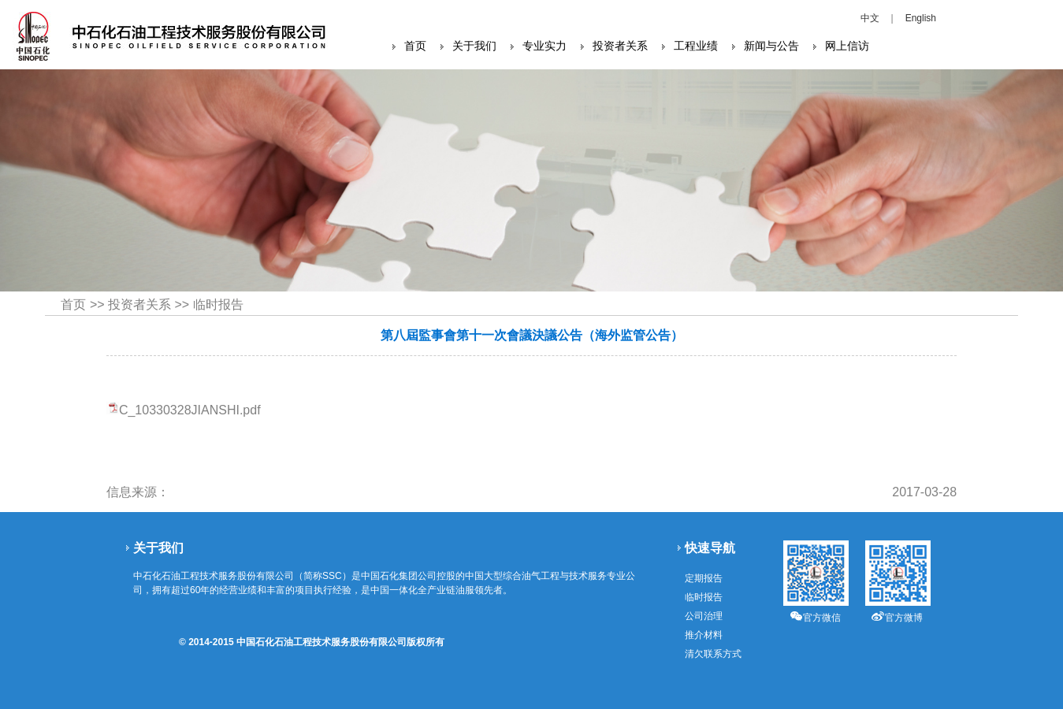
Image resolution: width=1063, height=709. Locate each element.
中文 (869, 18)
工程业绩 (696, 45)
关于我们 (474, 45)
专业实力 (544, 45)
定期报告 (704, 578)
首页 (415, 45)
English (920, 18)
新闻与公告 (771, 45)
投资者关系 (620, 45)
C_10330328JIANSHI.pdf (190, 410)
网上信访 (847, 45)
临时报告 (218, 304)
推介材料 (704, 634)
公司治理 (704, 616)
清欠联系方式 (713, 653)
